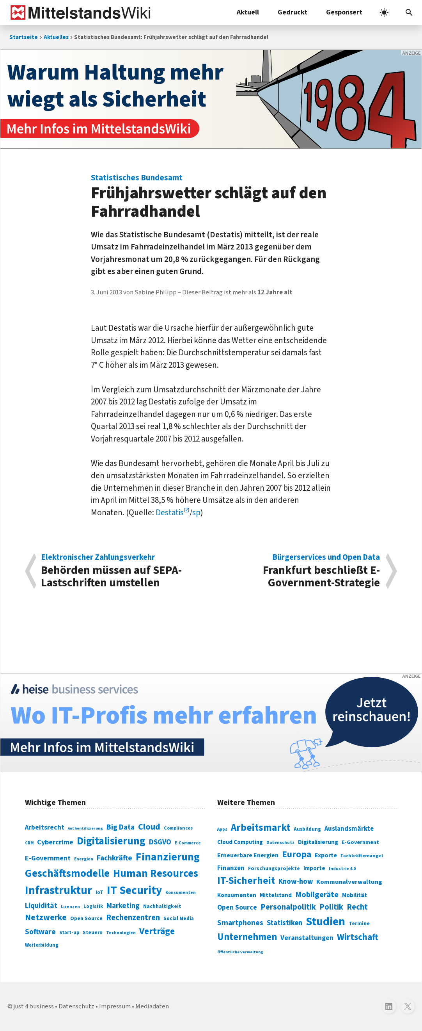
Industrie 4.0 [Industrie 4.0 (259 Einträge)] (342, 868)
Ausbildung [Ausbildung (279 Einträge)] (307, 829)
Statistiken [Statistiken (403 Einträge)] (284, 923)
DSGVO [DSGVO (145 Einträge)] (160, 842)
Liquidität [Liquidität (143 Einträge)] (41, 906)
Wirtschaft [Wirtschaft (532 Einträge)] (357, 937)
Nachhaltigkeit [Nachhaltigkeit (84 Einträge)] (162, 906)
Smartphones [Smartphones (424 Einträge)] (240, 922)
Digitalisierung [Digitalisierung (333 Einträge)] (318, 842)
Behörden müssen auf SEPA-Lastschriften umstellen (122, 571)
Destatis (170, 512)
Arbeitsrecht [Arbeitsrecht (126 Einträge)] (44, 827)
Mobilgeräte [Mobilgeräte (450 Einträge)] (317, 894)
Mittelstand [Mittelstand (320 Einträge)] (276, 895)
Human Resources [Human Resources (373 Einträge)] (155, 873)
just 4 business (34, 1006)
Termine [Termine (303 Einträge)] (359, 924)
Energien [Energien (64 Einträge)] (83, 859)
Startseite (23, 37)
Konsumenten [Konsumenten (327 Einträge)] (236, 895)
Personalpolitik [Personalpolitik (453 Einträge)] (288, 907)
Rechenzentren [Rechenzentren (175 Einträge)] (133, 917)
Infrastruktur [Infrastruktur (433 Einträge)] (58, 890)
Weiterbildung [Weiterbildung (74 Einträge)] (42, 945)
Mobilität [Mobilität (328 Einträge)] (354, 895)
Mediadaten (152, 1006)
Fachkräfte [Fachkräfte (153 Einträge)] (114, 858)
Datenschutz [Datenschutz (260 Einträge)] (280, 842)
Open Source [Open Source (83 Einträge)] (86, 918)
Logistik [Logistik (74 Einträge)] (93, 906)
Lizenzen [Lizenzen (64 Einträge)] (70, 907)
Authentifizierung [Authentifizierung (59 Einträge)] (85, 828)
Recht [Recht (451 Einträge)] (357, 907)
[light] (384, 12)
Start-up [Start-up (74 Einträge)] (69, 932)
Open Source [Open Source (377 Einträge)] (237, 907)
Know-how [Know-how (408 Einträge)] (295, 881)
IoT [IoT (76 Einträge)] (99, 892)
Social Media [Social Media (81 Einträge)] (178, 918)
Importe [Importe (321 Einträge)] (314, 868)
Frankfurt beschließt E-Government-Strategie (299, 571)
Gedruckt (292, 12)
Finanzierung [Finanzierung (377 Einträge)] (168, 857)
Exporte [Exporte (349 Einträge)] (326, 855)
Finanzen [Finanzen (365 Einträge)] (231, 868)
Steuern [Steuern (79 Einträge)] (93, 932)
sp (196, 512)
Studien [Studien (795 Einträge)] (325, 921)
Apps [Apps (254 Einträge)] (222, 829)
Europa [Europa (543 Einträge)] (296, 854)
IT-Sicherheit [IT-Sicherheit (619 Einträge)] (246, 881)
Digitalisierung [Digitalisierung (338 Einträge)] (111, 841)
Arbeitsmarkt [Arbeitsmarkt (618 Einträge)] (260, 828)
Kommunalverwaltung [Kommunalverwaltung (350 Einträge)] (349, 882)
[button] (409, 12)
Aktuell (248, 12)
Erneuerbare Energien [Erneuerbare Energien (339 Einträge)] (247, 855)
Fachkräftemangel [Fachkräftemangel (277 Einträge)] (361, 855)
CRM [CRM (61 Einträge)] (29, 843)
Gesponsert (344, 12)
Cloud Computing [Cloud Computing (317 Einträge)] (240, 842)
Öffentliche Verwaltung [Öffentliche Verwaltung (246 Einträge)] (240, 952)
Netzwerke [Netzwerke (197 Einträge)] (46, 918)
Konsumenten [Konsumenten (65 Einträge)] (180, 892)
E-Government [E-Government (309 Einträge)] (360, 842)
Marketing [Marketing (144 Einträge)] (123, 906)
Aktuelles (56, 37)
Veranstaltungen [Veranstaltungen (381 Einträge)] (306, 938)
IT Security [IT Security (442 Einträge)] (134, 890)
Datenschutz (76, 1006)
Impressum (115, 1006)
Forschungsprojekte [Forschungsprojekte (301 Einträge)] (274, 869)
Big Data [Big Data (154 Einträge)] (120, 827)
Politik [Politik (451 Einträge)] (331, 907)
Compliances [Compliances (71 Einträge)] (178, 828)
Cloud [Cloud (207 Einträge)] (149, 827)
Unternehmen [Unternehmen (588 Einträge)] (247, 937)
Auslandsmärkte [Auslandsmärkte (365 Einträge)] (349, 828)
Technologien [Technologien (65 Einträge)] (121, 933)
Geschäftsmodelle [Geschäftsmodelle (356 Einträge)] (67, 873)
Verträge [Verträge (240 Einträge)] (157, 931)
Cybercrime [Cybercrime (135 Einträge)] (55, 842)
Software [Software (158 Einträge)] (40, 931)
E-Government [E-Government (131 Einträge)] (48, 858)
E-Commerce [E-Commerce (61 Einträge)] (188, 843)
